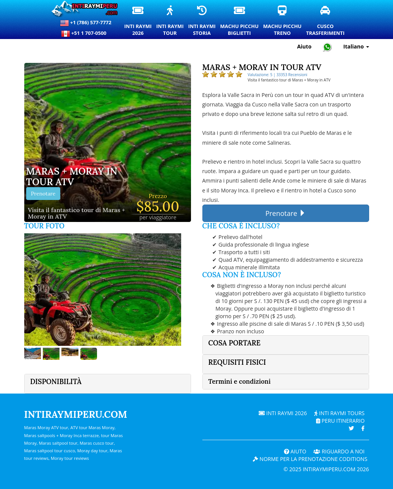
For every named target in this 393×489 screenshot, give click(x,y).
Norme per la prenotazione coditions (310, 458)
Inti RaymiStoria (202, 21)
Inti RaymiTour (170, 21)
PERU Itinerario (340, 420)
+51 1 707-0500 (85, 33)
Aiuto (295, 451)
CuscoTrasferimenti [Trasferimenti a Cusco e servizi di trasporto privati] (325, 21)
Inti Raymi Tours (339, 413)
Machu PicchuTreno (282, 21)
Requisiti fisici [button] (237, 362)
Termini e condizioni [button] (239, 381)
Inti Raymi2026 (138, 21)
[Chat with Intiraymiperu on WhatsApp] (327, 46)
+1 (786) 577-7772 (85, 23)
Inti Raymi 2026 (283, 413)
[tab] (286, 345)
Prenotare (43, 193)
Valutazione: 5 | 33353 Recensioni (277, 74)
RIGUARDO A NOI (339, 451)
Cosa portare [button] (234, 343)
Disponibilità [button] (56, 381)
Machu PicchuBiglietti (239, 21)
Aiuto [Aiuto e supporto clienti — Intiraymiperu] (304, 46)
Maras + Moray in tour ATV (71, 176)
